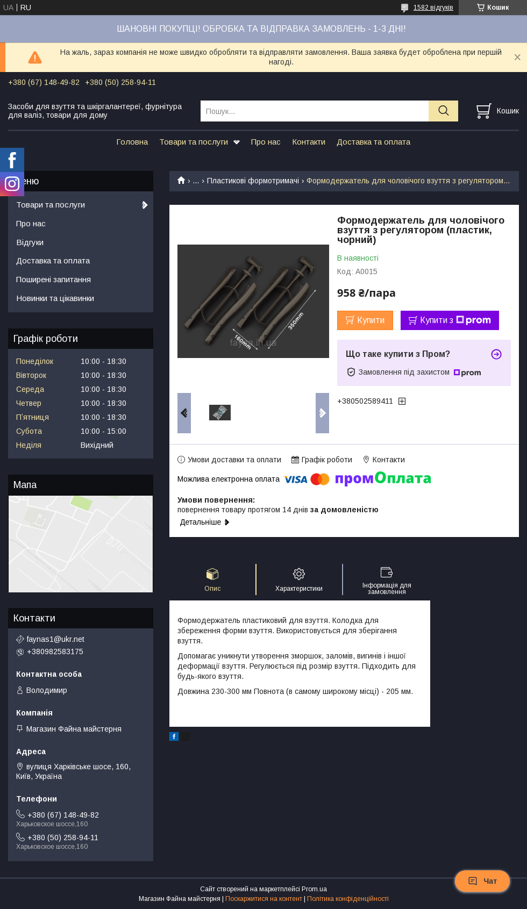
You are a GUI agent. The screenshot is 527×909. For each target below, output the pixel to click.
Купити (370, 320)
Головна (132, 141)
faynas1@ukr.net (55, 639)
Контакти (308, 141)
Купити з (455, 320)
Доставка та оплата (373, 141)
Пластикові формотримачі (253, 180)
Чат (482, 881)
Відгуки (30, 242)
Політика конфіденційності (348, 899)
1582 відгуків (433, 7)
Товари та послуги (193, 141)
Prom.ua (314, 889)
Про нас (266, 141)
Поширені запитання (53, 279)
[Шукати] (443, 111)
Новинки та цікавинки (55, 298)
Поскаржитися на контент (263, 899)
